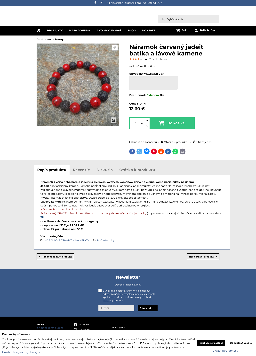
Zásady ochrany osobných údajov (21, 352)
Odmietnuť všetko (241, 342)
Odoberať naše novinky (128, 284)
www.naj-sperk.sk (113, 300)
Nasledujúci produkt (203, 256)
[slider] (135, 59)
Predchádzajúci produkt (55, 256)
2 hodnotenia (158, 59)
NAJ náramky (105, 240)
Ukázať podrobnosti (225, 350)
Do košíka (176, 123)
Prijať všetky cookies (211, 342)
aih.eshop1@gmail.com (50, 327)
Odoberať (145, 308)
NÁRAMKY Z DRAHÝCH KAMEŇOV (67, 240)
